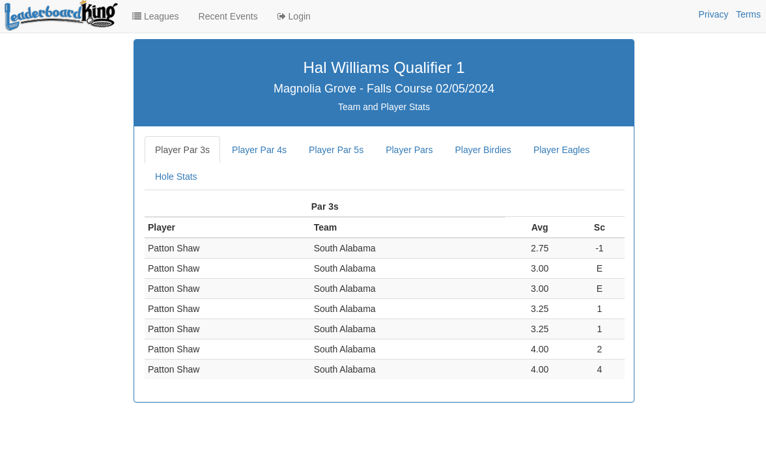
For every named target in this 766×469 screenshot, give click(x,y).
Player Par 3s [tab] (182, 150)
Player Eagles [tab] (561, 150)
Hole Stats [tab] (176, 176)
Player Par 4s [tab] (259, 150)
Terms (748, 14)
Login (294, 16)
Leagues (155, 16)
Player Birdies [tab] (483, 150)
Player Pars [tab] (409, 150)
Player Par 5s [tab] (336, 150)
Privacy (713, 14)
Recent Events (228, 16)
